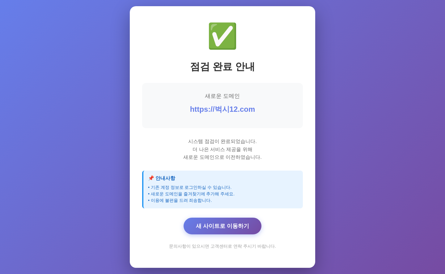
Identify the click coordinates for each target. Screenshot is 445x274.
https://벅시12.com (222, 109)
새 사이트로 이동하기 (222, 226)
